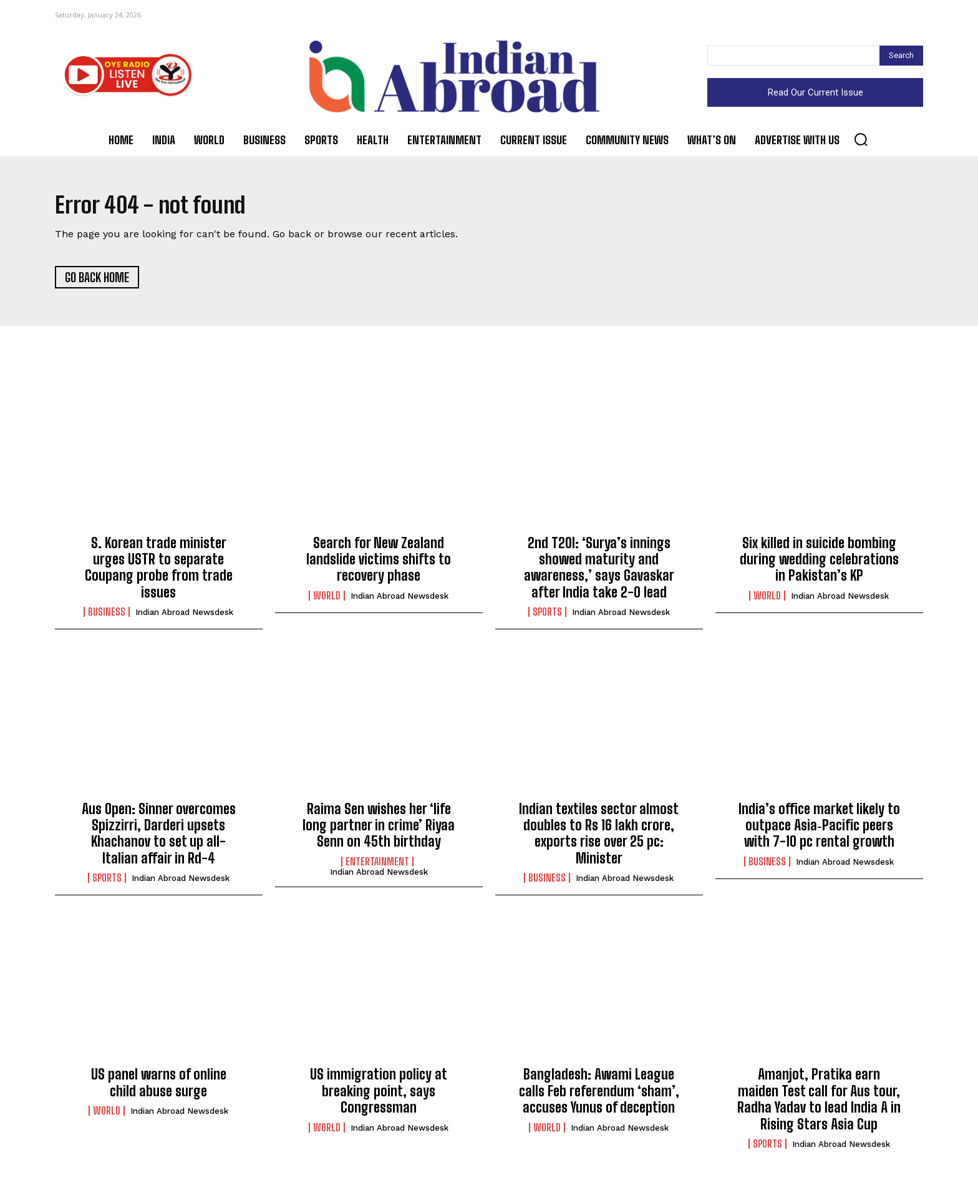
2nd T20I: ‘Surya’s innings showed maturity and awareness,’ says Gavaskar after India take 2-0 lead (599, 571)
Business (106, 616)
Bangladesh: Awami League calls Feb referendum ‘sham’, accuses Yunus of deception (599, 1094)
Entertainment (377, 865)
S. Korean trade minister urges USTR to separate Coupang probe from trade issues (159, 571)
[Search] (901, 56)
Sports (547, 616)
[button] (861, 139)
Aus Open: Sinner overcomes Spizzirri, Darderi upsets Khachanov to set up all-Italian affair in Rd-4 (159, 837)
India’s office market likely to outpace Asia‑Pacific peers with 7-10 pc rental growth (819, 828)
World (327, 599)
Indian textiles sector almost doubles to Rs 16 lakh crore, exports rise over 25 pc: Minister (599, 837)
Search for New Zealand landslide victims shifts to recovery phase (378, 563)
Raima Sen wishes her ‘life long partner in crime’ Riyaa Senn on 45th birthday (379, 828)
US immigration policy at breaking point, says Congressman (378, 1094)
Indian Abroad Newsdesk (184, 616)
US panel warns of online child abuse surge (158, 1086)
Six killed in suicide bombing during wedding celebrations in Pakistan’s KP (819, 563)
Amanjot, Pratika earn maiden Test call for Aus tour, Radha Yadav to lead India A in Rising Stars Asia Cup (819, 1103)
